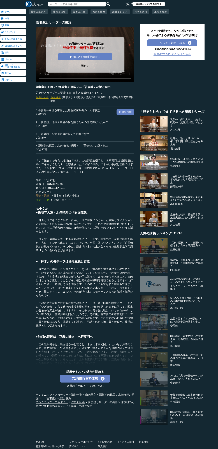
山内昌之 (55, 97)
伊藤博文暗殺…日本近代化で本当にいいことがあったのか (186, 396)
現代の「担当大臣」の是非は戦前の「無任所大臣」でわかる (186, 122)
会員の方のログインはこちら (85, 385)
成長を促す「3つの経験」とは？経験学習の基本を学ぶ (186, 320)
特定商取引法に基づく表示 (50, 446)
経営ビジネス (119, 11)
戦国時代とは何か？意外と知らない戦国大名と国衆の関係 (186, 160)
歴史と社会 (59, 11)
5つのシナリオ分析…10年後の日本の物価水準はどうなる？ (186, 301)
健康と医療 (99, 11)
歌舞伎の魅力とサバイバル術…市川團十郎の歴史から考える (186, 141)
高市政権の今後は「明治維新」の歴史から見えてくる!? (186, 280)
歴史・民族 (42, 195)
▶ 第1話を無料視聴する (85, 56)
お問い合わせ (105, 441)
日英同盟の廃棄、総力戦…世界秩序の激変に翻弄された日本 (186, 358)
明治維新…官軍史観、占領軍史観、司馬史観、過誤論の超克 (186, 339)
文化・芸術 (42, 199)
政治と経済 (160, 11)
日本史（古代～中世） (67, 195)
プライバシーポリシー (81, 441)
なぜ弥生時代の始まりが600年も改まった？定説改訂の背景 (186, 179)
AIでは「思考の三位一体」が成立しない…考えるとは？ (186, 377)
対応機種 (144, 441)
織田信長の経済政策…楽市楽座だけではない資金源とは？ (186, 198)
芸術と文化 (79, 11)
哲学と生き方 (38, 11)
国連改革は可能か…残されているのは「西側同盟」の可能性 (186, 415)
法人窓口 (102, 446)
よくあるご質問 (125, 441)
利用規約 (40, 441)
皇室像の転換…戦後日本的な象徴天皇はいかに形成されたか (186, 217)
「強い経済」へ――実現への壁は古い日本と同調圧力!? (186, 244)
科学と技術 (141, 11)
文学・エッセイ (63, 199)
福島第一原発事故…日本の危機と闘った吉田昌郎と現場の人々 (186, 263)
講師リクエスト (77, 446)
